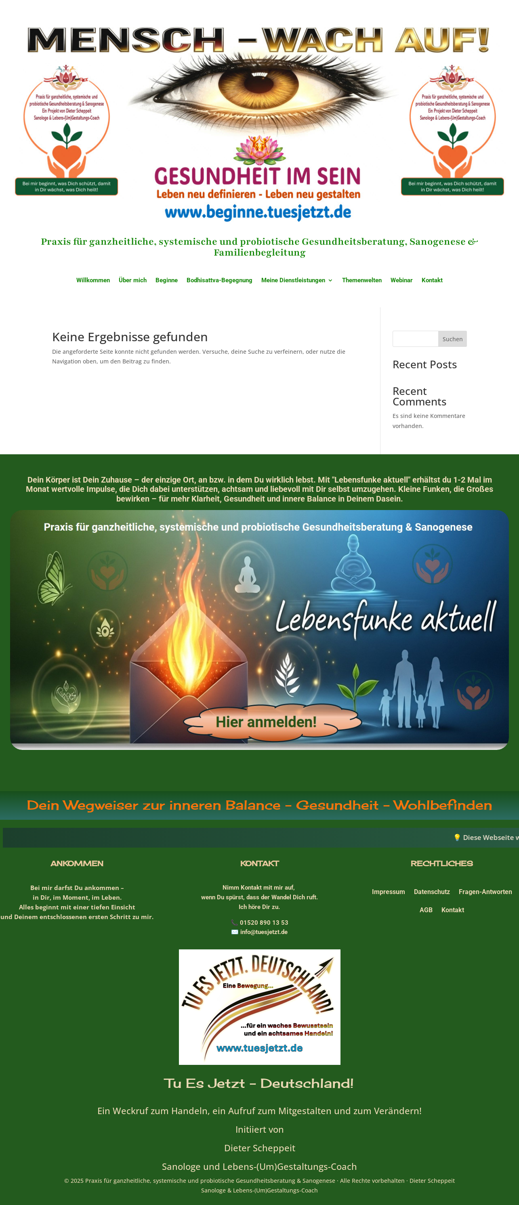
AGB (426, 910)
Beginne (166, 280)
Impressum (388, 892)
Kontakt (432, 280)
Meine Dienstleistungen (293, 280)
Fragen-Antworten (485, 892)
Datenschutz (432, 892)
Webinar (402, 280)
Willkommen (93, 280)
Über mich (133, 280)
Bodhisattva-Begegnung (219, 280)
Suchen (453, 339)
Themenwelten (362, 280)
